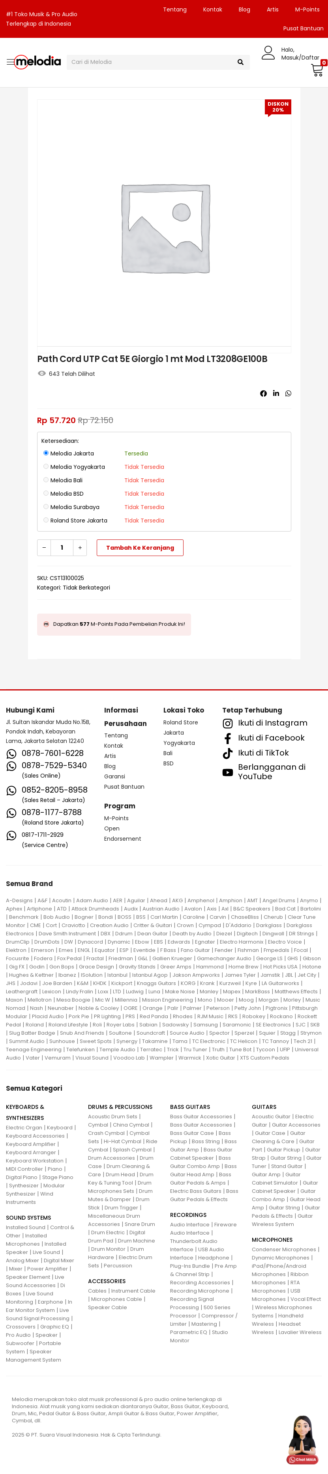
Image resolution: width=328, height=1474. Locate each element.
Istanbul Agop (150, 975)
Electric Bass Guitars (195, 1191)
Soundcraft (151, 1033)
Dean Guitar (152, 933)
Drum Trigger (121, 1207)
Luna (154, 991)
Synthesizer (24, 1185)
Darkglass (269, 925)
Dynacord (90, 942)
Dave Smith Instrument (67, 933)
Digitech (247, 933)
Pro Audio (18, 1335)
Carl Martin (164, 917)
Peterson (218, 1008)
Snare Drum (140, 1224)
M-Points (307, 9)
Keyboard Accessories (35, 1136)
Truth (218, 1049)
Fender (224, 950)
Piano (55, 1169)
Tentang (175, 9)
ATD (62, 908)
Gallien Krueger (172, 958)
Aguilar (136, 900)
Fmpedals (276, 950)
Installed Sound (25, 1227)
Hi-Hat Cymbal (122, 1141)
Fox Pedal (69, 958)
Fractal (95, 958)
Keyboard (60, 1127)
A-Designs (19, 900)
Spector (219, 1033)
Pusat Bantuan (124, 787)
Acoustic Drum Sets (112, 1116)
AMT (252, 900)
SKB (315, 1024)
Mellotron (40, 1000)
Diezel (224, 933)
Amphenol (200, 900)
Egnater (205, 942)
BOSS (124, 917)
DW (68, 942)
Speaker (47, 1335)
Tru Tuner (195, 1049)
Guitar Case (270, 1133)
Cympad (210, 925)
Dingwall (273, 933)
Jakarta (173, 733)
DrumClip (18, 942)
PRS (130, 1016)
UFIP (285, 1049)
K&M (82, 983)
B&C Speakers (251, 908)
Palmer (192, 1008)
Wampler (162, 1058)
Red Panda (154, 1016)
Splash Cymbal (132, 1149)
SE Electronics (273, 1024)
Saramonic (237, 1024)
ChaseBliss (245, 917)
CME (35, 925)
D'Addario (238, 925)
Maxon (14, 1000)
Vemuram (58, 1058)
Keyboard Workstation (35, 1160)
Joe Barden (57, 983)
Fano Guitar (195, 950)
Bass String (206, 1141)
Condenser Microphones (284, 1249)
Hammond (210, 966)
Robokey (253, 1016)
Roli (97, 1024)
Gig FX (16, 966)
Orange (152, 1008)
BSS (141, 917)
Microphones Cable (116, 1299)
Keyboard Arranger (31, 1152)
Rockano (281, 1016)
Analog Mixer (22, 1260)
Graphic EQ (54, 1326)
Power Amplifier (47, 1268)
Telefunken (80, 1049)
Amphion (230, 900)
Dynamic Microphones (280, 1257)
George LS (269, 958)
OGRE (131, 1008)
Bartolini (310, 908)
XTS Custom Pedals (264, 1058)
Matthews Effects (296, 991)
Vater (33, 1058)
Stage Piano (57, 1177)
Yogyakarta (179, 743)
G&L (143, 958)
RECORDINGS (188, 1215)
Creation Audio (109, 925)
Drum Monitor (108, 1249)
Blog (244, 9)
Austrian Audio (161, 908)
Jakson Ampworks (196, 975)
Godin (37, 966)
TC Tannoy (275, 1041)
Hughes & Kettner (31, 975)
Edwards (179, 942)
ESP (124, 950)
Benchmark (24, 917)
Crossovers (21, 1326)
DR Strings (301, 933)
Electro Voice (285, 942)
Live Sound (46, 1252)
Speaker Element (28, 1277)
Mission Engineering (167, 1000)
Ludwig (135, 991)
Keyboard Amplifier (31, 1144)
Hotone (311, 966)
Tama (179, 1041)
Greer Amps (175, 966)
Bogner (84, 917)
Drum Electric (108, 1232)
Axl (225, 908)
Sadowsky (175, 1024)
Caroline (194, 917)
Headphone (213, 1257)
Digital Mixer (59, 1260)
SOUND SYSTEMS (28, 1218)
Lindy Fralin (79, 991)
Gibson (312, 958)
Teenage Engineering (34, 1049)
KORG (188, 983)
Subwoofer (20, 1343)
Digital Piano (21, 1177)
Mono (205, 1000)
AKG (177, 900)
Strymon (311, 1033)
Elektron (16, 950)
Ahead (158, 900)
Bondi (105, 917)
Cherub (273, 917)
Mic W (102, 1000)
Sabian (148, 1024)
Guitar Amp (266, 1174)
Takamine (155, 1041)
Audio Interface (190, 1224)
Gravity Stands (137, 966)
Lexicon (51, 991)
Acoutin (61, 900)
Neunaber (61, 1008)
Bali (167, 753)
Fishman (248, 950)
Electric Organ (24, 1127)
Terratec (151, 1049)
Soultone (120, 1033)
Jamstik (270, 975)
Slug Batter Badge (32, 1033)
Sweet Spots (96, 1041)
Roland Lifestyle (68, 1024)
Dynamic (119, 942)
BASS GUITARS (190, 1107)
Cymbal (98, 1125)
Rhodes (183, 1016)
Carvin (218, 917)
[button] (316, 69)
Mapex (231, 991)
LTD (117, 991)
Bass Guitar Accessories (201, 1116)
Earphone (50, 1302)
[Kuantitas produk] (62, 548)
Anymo (309, 900)
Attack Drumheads (95, 908)
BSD (168, 763)
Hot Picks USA (280, 966)
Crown (185, 925)
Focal (301, 950)
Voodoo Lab (129, 1058)
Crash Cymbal (106, 1133)
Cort (51, 925)
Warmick (189, 1058)
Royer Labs (121, 1024)
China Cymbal (131, 1125)
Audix (131, 908)
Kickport (121, 983)
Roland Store (180, 722)
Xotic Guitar (220, 1058)
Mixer (15, 1268)
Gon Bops (61, 966)
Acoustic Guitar (271, 1116)
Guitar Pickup (283, 1149)
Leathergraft (21, 991)
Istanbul (117, 975)
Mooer (225, 1000)
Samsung (205, 1024)
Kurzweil (230, 983)
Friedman (121, 958)
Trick (173, 1049)
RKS (233, 1016)
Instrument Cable (133, 1291)
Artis (273, 9)
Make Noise (180, 991)
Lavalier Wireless (300, 1332)
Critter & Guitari (152, 925)
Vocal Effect (306, 1299)
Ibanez (67, 975)
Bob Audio (56, 917)
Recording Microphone (199, 1291)
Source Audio (187, 1033)
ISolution (92, 975)
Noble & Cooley (99, 1008)
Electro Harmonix (241, 942)
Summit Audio (27, 1041)
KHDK (100, 983)
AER (117, 900)
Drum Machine (136, 1241)
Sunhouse (62, 1041)
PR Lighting (107, 1016)
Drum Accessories (111, 1158)
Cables (97, 1291)
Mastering (204, 1324)
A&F (42, 900)
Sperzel (244, 1033)
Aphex (14, 908)
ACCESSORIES (107, 1281)
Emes (66, 950)
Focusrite (17, 958)
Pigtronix (276, 1008)
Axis (212, 908)
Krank (207, 983)
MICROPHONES (272, 1240)
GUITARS (264, 1107)
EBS (158, 942)
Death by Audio (192, 933)
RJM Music (210, 1016)
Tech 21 (303, 1041)
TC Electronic (208, 1041)
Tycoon (265, 1049)
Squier (267, 1033)
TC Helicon (243, 1041)
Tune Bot (240, 1049)
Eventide (144, 950)
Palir (172, 1008)
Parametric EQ (188, 1332)
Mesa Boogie (73, 1000)
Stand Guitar (287, 1166)
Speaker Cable (107, 1307)
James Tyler (240, 975)
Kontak (212, 9)
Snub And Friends (82, 1033)
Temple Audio (117, 1049)
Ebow (142, 942)
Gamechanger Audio (224, 958)
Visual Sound (92, 1058)
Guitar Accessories (296, 1125)
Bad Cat (285, 908)
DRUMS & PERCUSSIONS (120, 1107)
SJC (301, 1024)
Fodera (43, 958)
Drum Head (120, 1174)
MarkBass (257, 991)
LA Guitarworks (280, 983)
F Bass (168, 950)
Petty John (247, 1008)
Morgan (269, 1000)
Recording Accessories (200, 1282)
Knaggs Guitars (156, 983)
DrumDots (47, 942)
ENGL (84, 950)
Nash (36, 1008)
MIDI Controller (24, 1169)
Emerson (42, 950)
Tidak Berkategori (86, 587)
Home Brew (244, 966)
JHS (10, 983)
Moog (246, 1000)
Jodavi (28, 983)
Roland (35, 1024)
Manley (209, 991)
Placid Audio (48, 1016)
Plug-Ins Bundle (190, 1266)
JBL (289, 975)
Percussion (118, 1265)
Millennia (126, 1000)
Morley (292, 1000)
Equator (105, 950)
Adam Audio (92, 900)
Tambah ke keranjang (140, 548)
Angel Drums (278, 900)
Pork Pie (79, 1016)
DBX (106, 933)
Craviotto (73, 925)
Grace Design (96, 966)
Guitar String (286, 1158)
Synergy (126, 1041)
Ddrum (124, 933)
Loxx (103, 991)
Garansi (114, 776)
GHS (292, 958)
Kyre (251, 983)
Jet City (307, 975)
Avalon (193, 908)
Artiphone (39, 908)
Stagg (288, 1033)
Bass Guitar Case (192, 1133)
